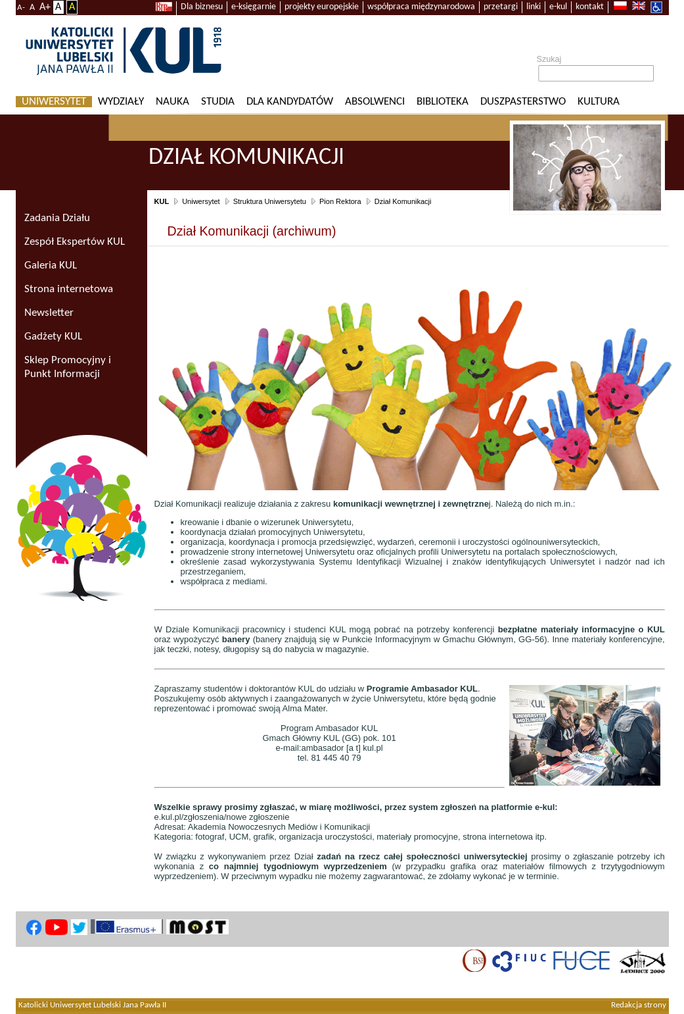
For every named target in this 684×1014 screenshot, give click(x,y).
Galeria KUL (50, 265)
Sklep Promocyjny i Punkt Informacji (67, 367)
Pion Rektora (340, 201)
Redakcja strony (638, 1005)
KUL (162, 201)
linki (533, 7)
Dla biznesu (202, 7)
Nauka (172, 101)
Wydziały (121, 101)
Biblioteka (442, 101)
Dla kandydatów (289, 101)
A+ (45, 7)
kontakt (590, 7)
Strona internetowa (68, 289)
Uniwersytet (54, 101)
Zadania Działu (57, 218)
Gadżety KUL (53, 336)
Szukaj (549, 59)
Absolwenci (375, 101)
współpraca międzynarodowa (421, 7)
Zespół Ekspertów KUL (74, 241)
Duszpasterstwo (523, 101)
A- (21, 7)
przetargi (501, 7)
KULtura (599, 101)
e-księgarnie (253, 7)
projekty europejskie (322, 7)
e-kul (558, 7)
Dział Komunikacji (403, 201)
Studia (218, 101)
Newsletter (49, 312)
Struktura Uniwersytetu (269, 201)
